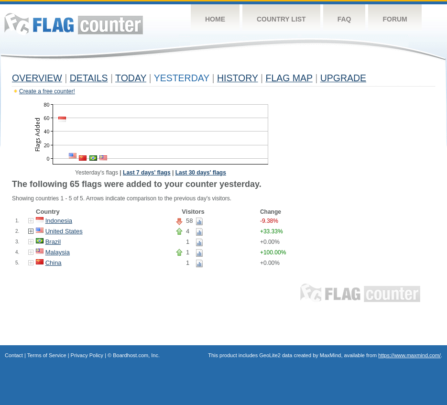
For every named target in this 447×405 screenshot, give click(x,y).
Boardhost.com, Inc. (136, 355)
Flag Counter (73, 23)
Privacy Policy (87, 355)
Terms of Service (46, 355)
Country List (281, 19)
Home (215, 19)
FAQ (344, 19)
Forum (394, 19)
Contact (14, 355)
